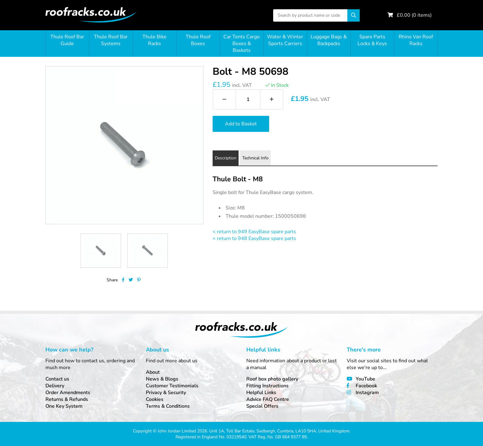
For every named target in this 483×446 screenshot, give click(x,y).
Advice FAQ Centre (267, 399)
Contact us (57, 379)
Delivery (54, 385)
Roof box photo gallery (272, 379)
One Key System (64, 406)
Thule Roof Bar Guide (67, 40)
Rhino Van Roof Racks (416, 40)
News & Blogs (162, 379)
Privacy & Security (166, 392)
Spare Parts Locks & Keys (372, 40)
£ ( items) (414, 15)
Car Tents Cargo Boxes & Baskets (241, 43)
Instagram (367, 392)
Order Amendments (67, 392)
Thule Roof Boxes (198, 40)
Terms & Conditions (168, 406)
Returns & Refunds (66, 399)
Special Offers (262, 406)
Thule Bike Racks (154, 40)
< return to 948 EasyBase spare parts (254, 238)
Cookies (154, 399)
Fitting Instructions (267, 385)
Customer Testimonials (172, 385)
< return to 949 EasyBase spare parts (254, 231)
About (153, 372)
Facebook (366, 385)
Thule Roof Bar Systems (111, 40)
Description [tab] (225, 158)
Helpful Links (261, 392)
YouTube (365, 379)
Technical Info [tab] (255, 158)
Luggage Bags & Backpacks (329, 40)
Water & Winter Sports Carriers (285, 40)
